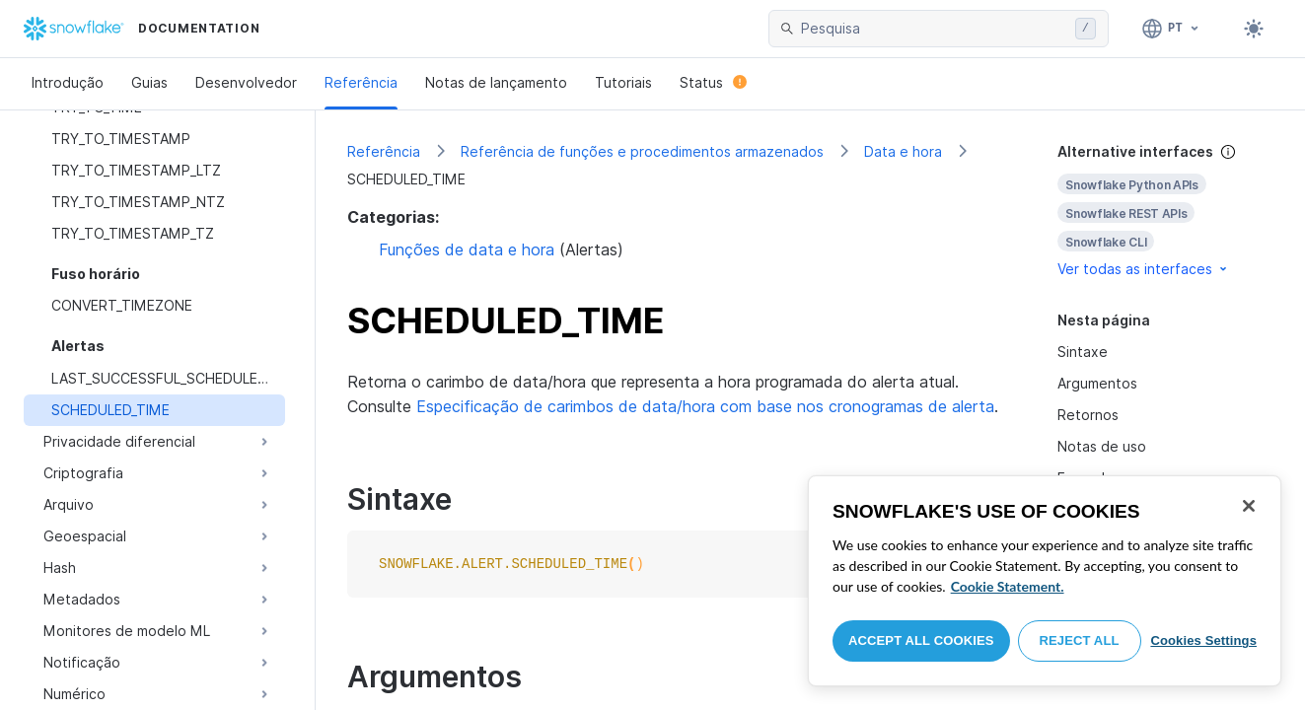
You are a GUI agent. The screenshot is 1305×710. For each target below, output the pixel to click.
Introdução (68, 82)
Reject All (1080, 640)
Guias (149, 82)
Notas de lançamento (496, 82)
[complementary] (1165, 210)
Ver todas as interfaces (1143, 268)
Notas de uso (1101, 446)
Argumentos (1097, 383)
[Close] (1248, 506)
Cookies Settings (1203, 640)
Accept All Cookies (921, 640)
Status (713, 82)
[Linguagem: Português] (1171, 28)
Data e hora (903, 151)
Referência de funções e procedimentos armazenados (642, 151)
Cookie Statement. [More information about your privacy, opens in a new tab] (1007, 586)
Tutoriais (623, 82)
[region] (1044, 580)
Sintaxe (1082, 351)
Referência (361, 82)
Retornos (1088, 414)
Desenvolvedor (246, 82)
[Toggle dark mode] (1253, 28)
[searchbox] (934, 28)
